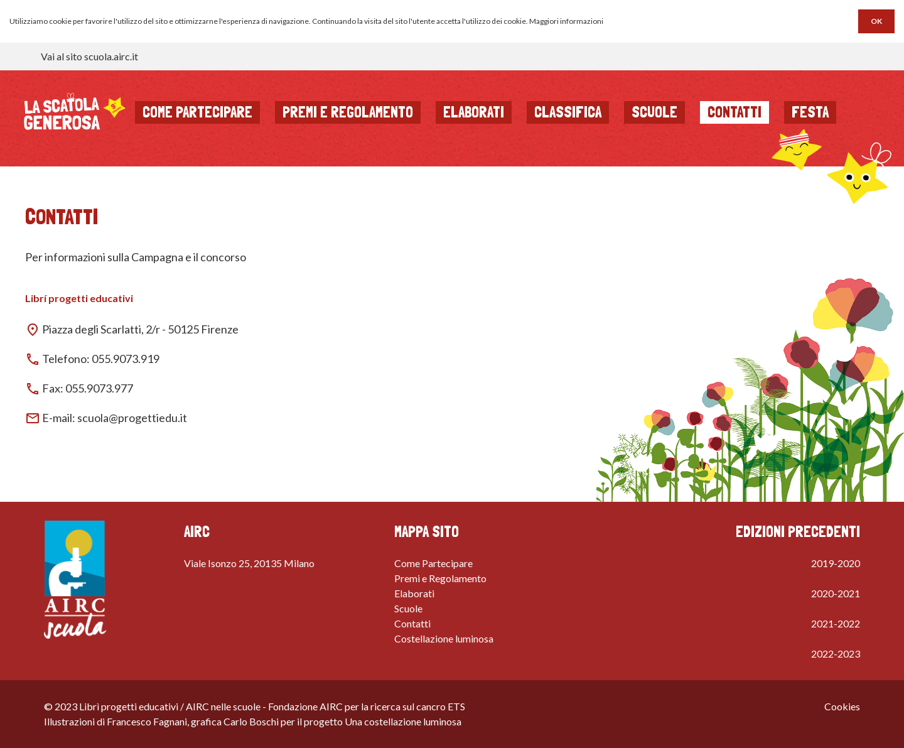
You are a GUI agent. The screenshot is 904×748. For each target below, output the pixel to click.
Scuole (654, 112)
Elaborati (473, 112)
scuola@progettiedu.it (132, 418)
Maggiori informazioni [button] (566, 21)
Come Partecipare (433, 563)
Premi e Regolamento (440, 578)
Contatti (734, 112)
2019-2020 (835, 563)
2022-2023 (835, 653)
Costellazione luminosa (443, 638)
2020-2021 (835, 593)
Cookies (842, 706)
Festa (810, 112)
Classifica (567, 112)
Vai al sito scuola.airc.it (89, 56)
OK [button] (876, 21)
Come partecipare (197, 112)
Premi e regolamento (347, 112)
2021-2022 (835, 623)
